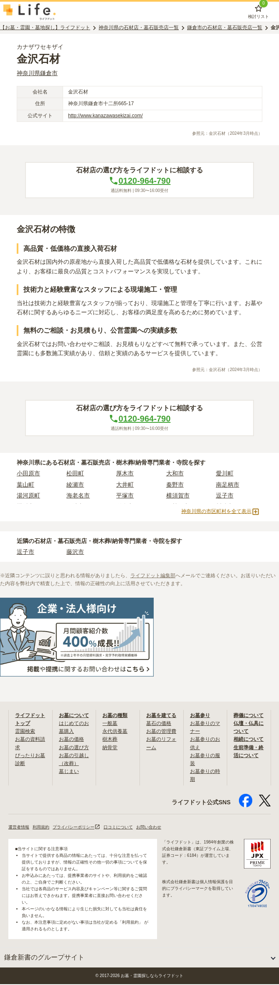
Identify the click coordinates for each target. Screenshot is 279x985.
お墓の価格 (71, 740)
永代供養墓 (114, 732)
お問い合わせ (148, 828)
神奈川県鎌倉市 (37, 74)
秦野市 (175, 485)
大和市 (175, 474)
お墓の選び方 (74, 748)
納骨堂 (109, 748)
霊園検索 (25, 732)
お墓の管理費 (161, 732)
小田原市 (28, 474)
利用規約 (41, 828)
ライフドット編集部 (152, 576)
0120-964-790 (140, 182)
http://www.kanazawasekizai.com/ (105, 116)
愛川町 (224, 474)
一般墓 (109, 724)
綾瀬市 (75, 485)
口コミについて (118, 828)
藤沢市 (75, 552)
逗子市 (224, 496)
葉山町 (25, 485)
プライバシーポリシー (76, 828)
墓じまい (69, 772)
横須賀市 (178, 496)
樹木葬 (109, 740)
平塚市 (125, 496)
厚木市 (125, 474)
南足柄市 (227, 485)
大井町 (125, 485)
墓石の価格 (158, 724)
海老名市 (78, 496)
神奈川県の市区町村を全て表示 (220, 512)
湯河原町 (28, 496)
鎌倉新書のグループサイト (44, 958)
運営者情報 (18, 828)
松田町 (75, 474)
